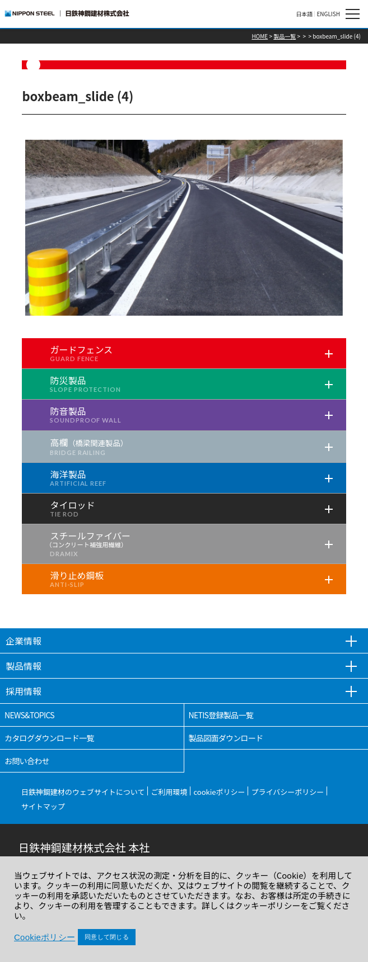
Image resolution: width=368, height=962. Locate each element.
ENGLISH (328, 14)
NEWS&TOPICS (29, 715)
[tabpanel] (184, 228)
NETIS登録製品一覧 (221, 715)
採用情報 (23, 691)
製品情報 (23, 665)
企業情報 (23, 640)
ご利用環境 (169, 791)
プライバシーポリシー (287, 791)
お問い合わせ (26, 760)
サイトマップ (43, 806)
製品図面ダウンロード (226, 737)
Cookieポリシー (44, 937)
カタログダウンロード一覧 (49, 737)
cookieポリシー (219, 791)
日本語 (304, 14)
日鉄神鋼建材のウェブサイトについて (83, 791)
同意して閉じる (107, 936)
